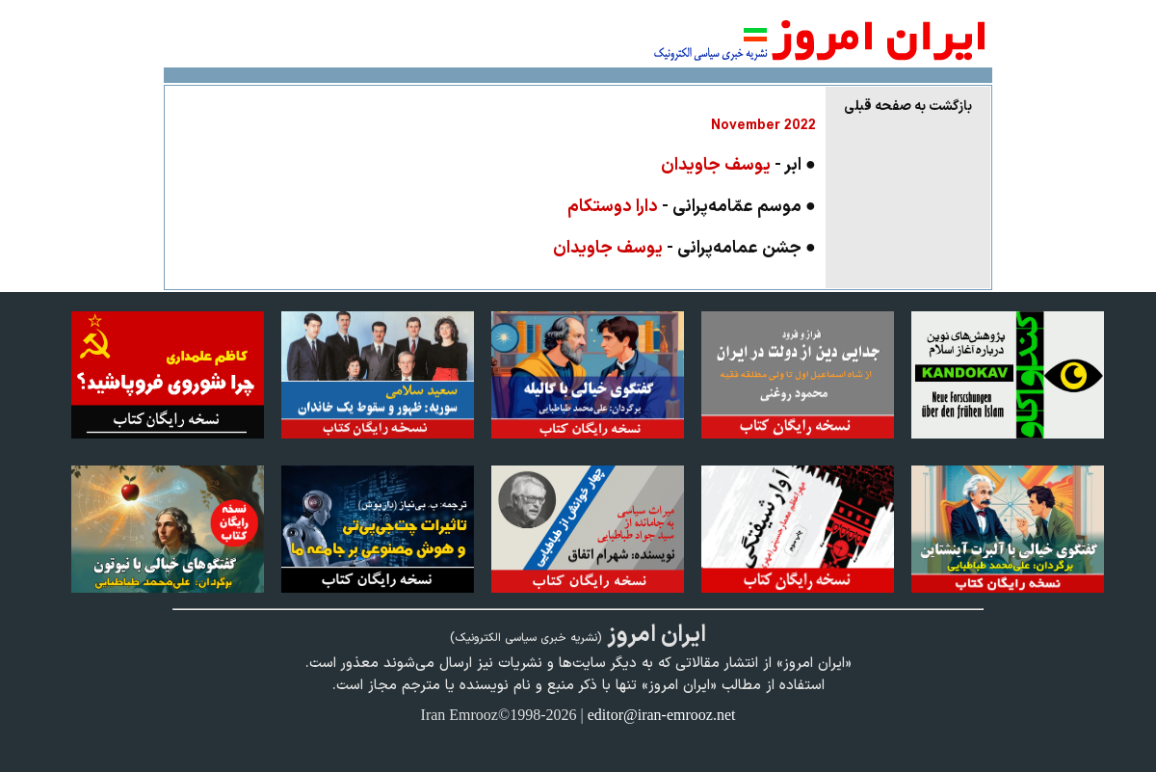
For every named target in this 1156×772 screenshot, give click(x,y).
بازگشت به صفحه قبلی (908, 106)
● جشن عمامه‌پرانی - (684, 248)
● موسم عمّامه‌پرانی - (691, 207)
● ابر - (738, 165)
